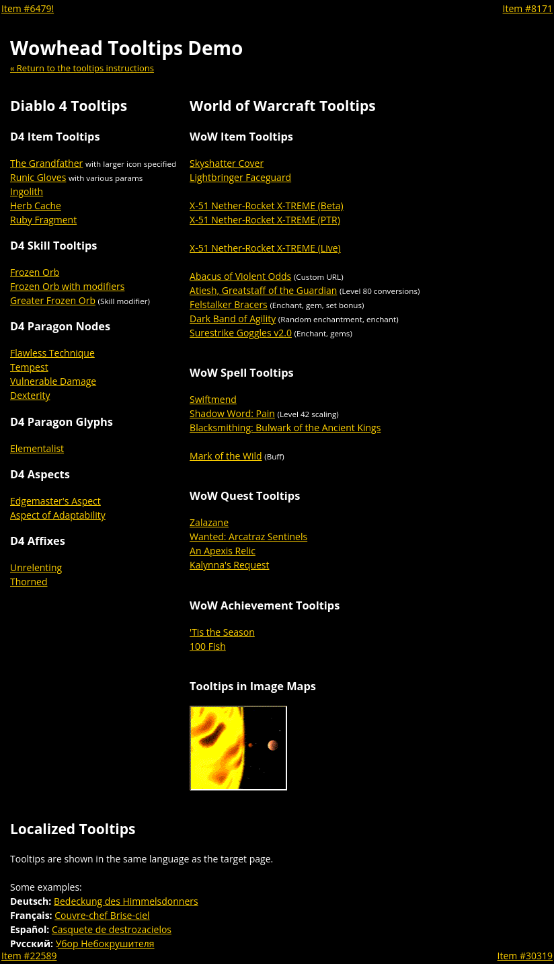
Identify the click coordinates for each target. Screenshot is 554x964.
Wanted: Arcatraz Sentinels (248, 536)
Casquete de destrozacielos (111, 929)
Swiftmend (213, 399)
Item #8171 (528, 8)
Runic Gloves (38, 177)
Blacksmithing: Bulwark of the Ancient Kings (285, 427)
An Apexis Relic (222, 550)
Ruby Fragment (43, 219)
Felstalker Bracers (229, 304)
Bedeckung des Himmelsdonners (126, 901)
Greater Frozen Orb (52, 300)
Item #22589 (28, 955)
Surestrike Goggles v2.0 (241, 332)
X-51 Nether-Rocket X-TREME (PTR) (265, 219)
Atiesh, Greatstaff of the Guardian (263, 290)
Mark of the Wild (226, 455)
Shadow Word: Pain (232, 413)
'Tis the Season (222, 632)
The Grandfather (46, 163)
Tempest (29, 367)
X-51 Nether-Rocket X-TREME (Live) (265, 248)
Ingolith (26, 191)
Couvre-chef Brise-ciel (101, 915)
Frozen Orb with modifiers (67, 286)
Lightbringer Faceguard (240, 177)
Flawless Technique (52, 352)
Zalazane (209, 522)
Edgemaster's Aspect (55, 500)
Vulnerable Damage (53, 381)
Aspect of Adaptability (58, 515)
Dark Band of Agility (233, 318)
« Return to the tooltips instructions (82, 68)
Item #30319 (525, 955)
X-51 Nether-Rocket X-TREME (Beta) (267, 205)
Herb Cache (35, 205)
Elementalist (37, 448)
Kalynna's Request (229, 564)
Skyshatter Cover (227, 163)
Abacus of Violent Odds (240, 276)
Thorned (28, 581)
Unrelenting (36, 567)
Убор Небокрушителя (105, 943)
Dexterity (30, 395)
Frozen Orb (34, 272)
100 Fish (208, 646)
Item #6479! (27, 8)
